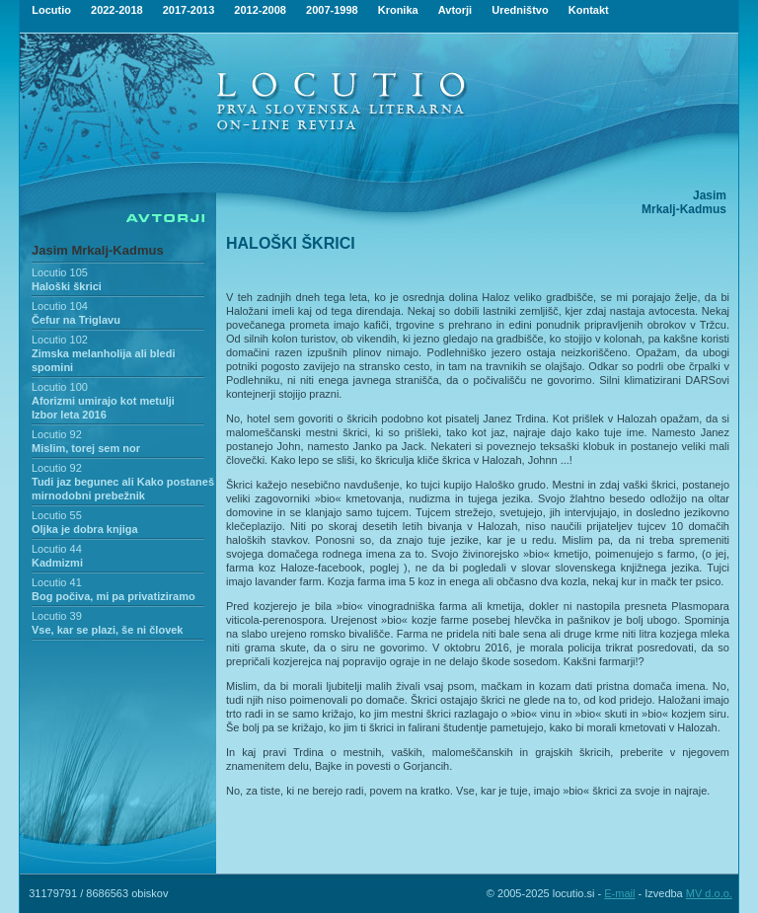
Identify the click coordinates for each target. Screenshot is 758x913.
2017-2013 (189, 10)
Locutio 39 (57, 616)
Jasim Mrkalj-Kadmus (98, 250)
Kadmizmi (57, 563)
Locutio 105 (60, 272)
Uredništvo (520, 10)
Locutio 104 (60, 306)
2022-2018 (117, 10)
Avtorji (455, 10)
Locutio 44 (57, 549)
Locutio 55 (57, 515)
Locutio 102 (60, 339)
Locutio (51, 10)
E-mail (619, 893)
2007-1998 (332, 10)
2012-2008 (260, 10)
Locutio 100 (60, 387)
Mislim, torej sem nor (86, 448)
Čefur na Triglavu (76, 320)
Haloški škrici (67, 286)
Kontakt (588, 10)
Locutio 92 (57, 434)
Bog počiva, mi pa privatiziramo (113, 596)
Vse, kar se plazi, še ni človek (107, 630)
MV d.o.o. (709, 893)
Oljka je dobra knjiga (85, 529)
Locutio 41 (57, 582)
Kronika (398, 10)
